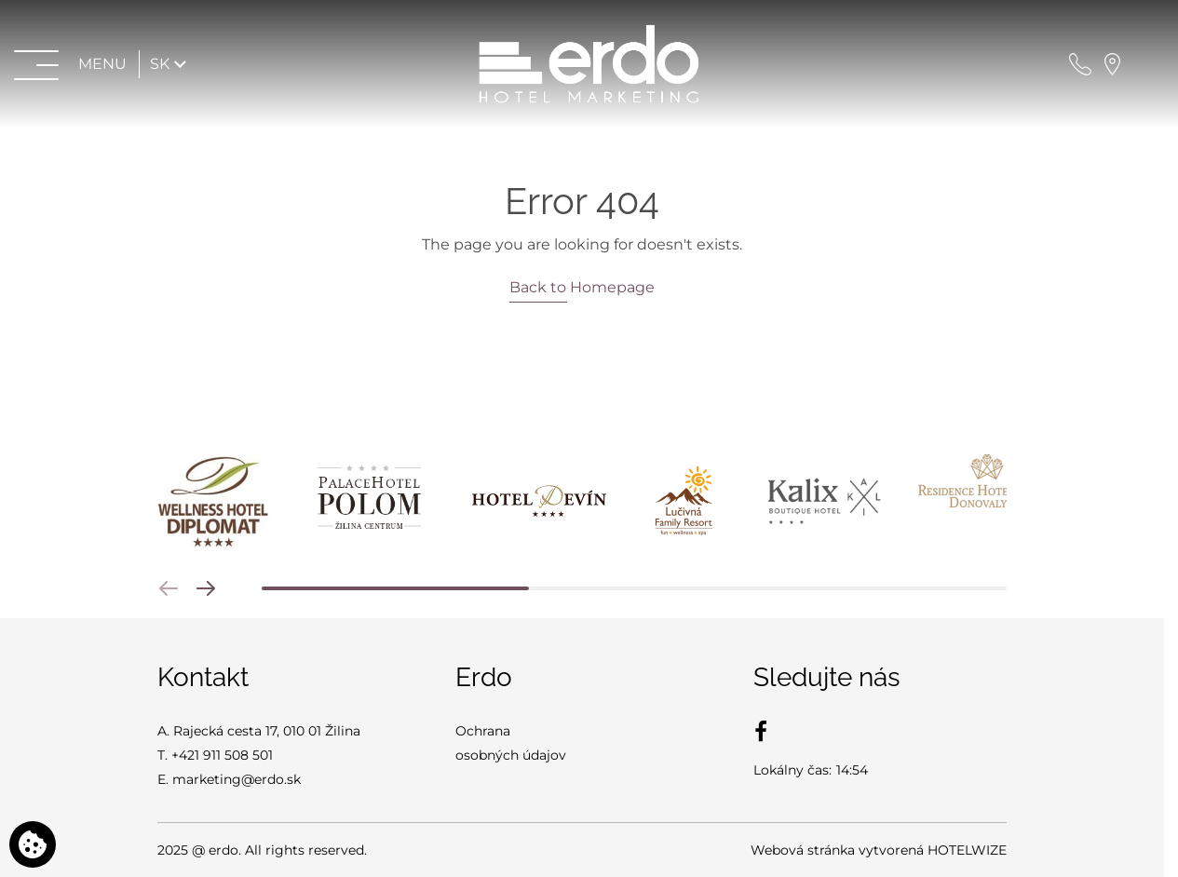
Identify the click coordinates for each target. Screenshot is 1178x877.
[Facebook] (760, 730)
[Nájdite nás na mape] (1112, 64)
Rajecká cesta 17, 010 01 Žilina (266, 730)
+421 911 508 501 (222, 755)
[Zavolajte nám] (1080, 64)
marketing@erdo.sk (236, 779)
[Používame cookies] (32, 844)
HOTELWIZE (967, 850)
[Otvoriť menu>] (72, 63)
